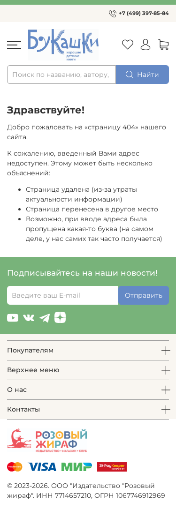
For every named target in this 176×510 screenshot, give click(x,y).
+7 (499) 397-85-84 (144, 13)
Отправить (143, 295)
